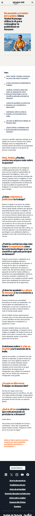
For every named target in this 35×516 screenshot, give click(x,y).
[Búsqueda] (32, 2)
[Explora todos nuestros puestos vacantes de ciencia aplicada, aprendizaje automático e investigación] (17, 443)
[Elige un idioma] (17, 468)
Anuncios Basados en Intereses (17, 493)
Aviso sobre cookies (17, 498)
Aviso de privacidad (17, 489)
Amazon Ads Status (17, 502)
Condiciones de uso (17, 485)
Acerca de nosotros (17, 480)
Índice (6, 73)
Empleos (17, 506)
